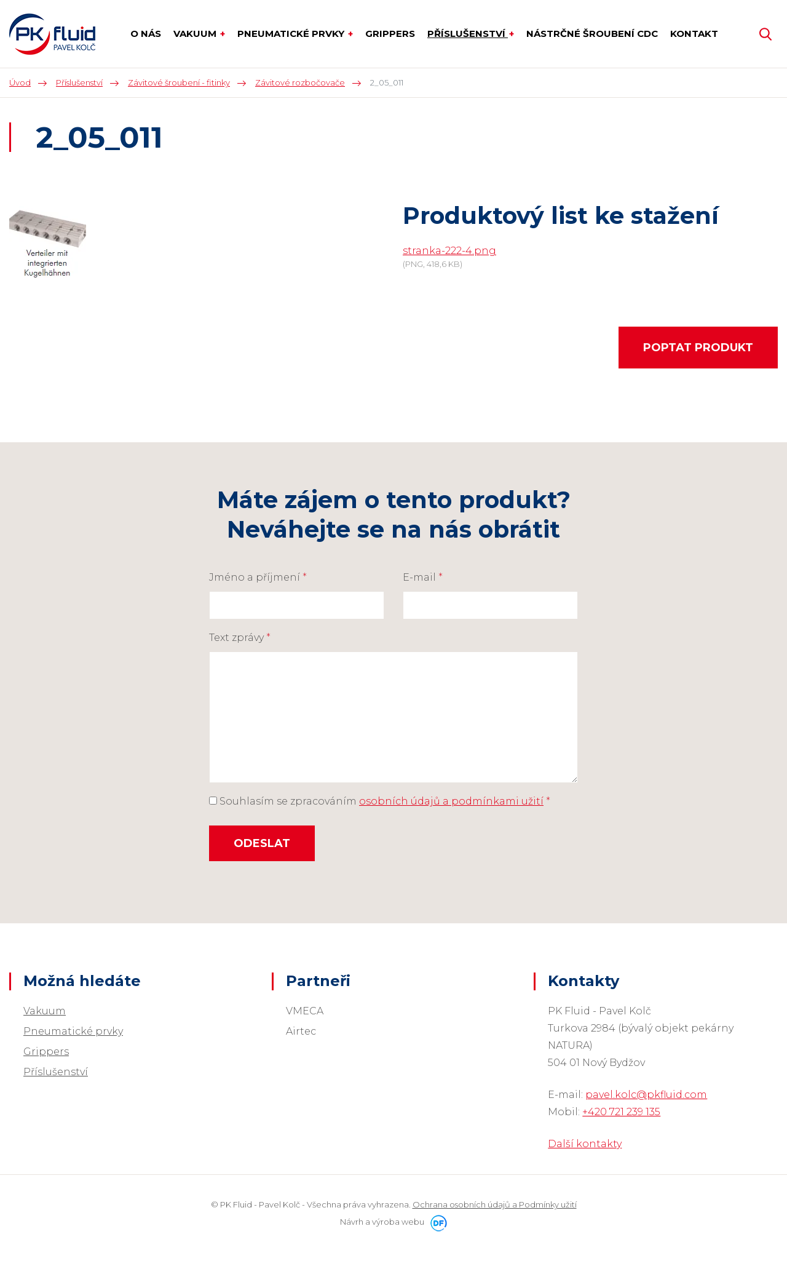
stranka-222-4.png (449, 251)
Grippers (46, 1051)
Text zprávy (240, 637)
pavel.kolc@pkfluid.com (646, 1094)
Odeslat (262, 843)
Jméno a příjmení (258, 577)
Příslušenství (55, 1072)
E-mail (423, 577)
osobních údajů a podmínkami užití (451, 801)
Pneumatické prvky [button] (292, 33)
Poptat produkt (698, 347)
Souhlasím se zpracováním (379, 801)
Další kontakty (585, 1144)
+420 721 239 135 (621, 1112)
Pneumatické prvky (73, 1031)
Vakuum (44, 1011)
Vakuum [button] (196, 33)
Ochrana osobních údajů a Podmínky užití (495, 1204)
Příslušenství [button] (467, 33)
